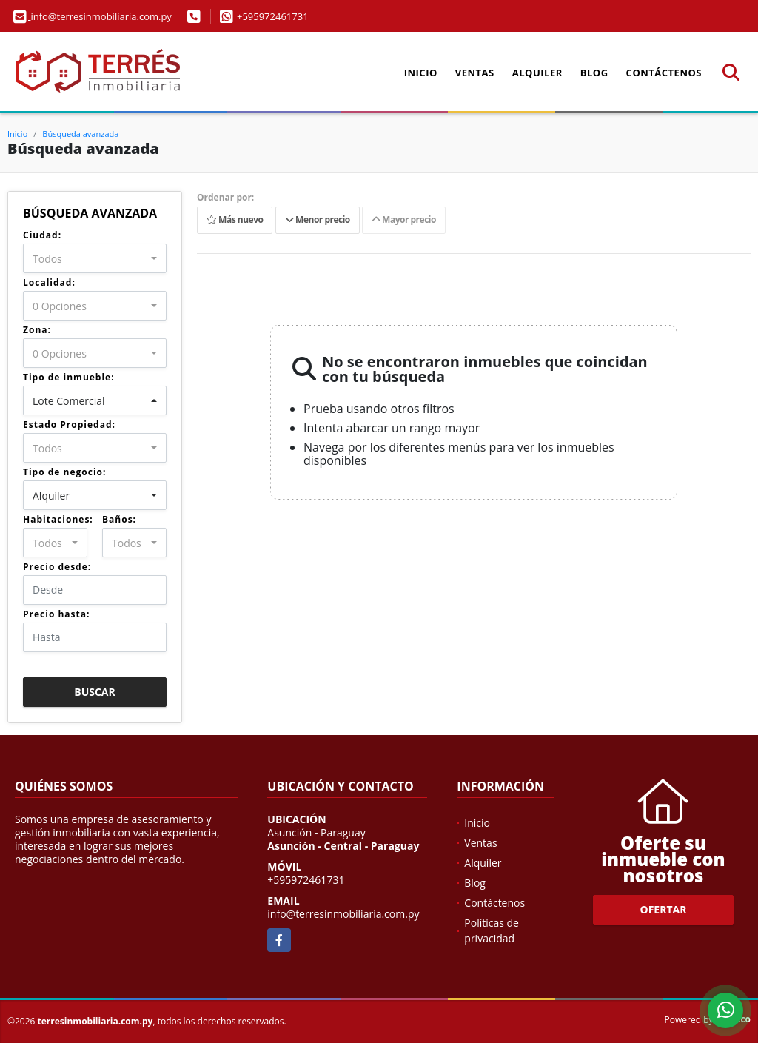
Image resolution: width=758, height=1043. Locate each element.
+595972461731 (273, 16)
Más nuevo (235, 220)
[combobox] (95, 258)
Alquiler (537, 72)
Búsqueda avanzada (80, 133)
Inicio (420, 72)
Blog (594, 72)
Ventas (474, 72)
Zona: (37, 329)
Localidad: (49, 282)
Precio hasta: (56, 614)
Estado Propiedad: (69, 424)
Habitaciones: (58, 519)
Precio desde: (57, 566)
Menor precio (317, 220)
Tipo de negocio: (64, 472)
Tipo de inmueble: (69, 377)
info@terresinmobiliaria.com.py (343, 914)
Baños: (119, 519)
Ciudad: (42, 235)
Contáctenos (664, 72)
